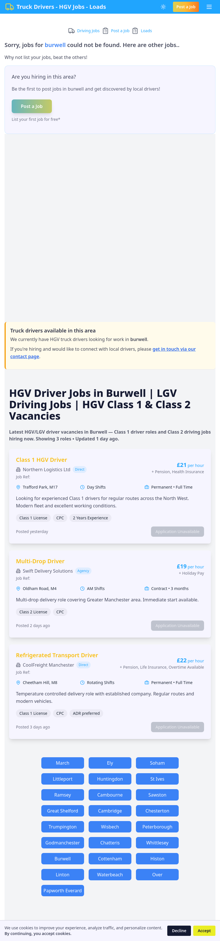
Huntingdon (110, 779)
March (62, 763)
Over (157, 874)
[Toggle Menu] (209, 7)
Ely (110, 763)
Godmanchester (62, 843)
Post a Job (185, 6)
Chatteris (110, 843)
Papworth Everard (63, 890)
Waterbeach (110, 874)
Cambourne (110, 795)
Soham (157, 763)
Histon (157, 859)
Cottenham (110, 859)
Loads (146, 30)
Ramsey (62, 795)
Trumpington (62, 827)
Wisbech (110, 827)
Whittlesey (157, 843)
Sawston (157, 795)
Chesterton (157, 811)
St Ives (157, 779)
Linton (63, 874)
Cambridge (110, 811)
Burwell (62, 859)
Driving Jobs (88, 30)
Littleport (62, 779)
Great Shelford (62, 811)
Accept (204, 930)
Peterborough (157, 827)
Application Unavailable (177, 531)
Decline (179, 930)
